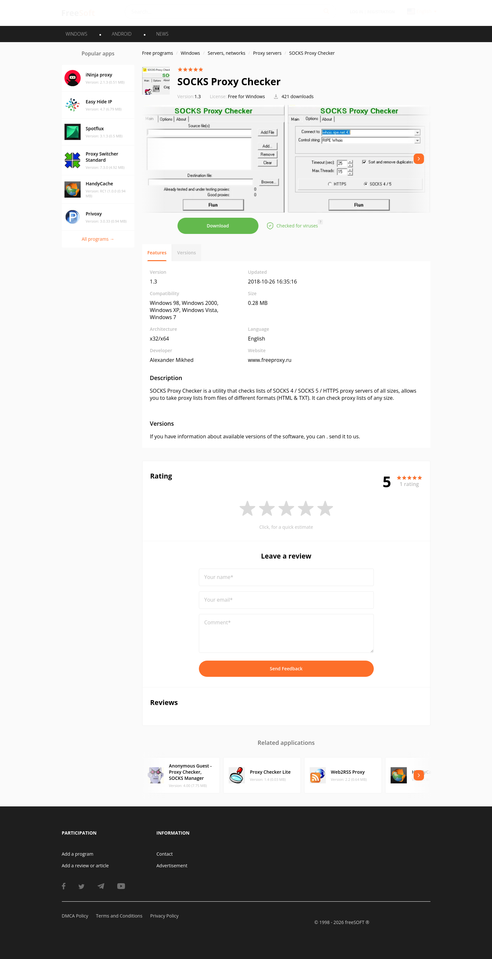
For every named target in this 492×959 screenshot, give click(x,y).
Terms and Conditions (119, 916)
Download (218, 226)
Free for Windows (246, 96)
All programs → (98, 239)
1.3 (189, 96)
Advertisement (171, 865)
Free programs (157, 53)
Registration (381, 12)
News (162, 34)
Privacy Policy (164, 916)
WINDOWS (76, 34)
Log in (356, 12)
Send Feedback (286, 668)
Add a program (78, 854)
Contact (164, 854)
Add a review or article (85, 865)
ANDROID (122, 34)
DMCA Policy (75, 916)
